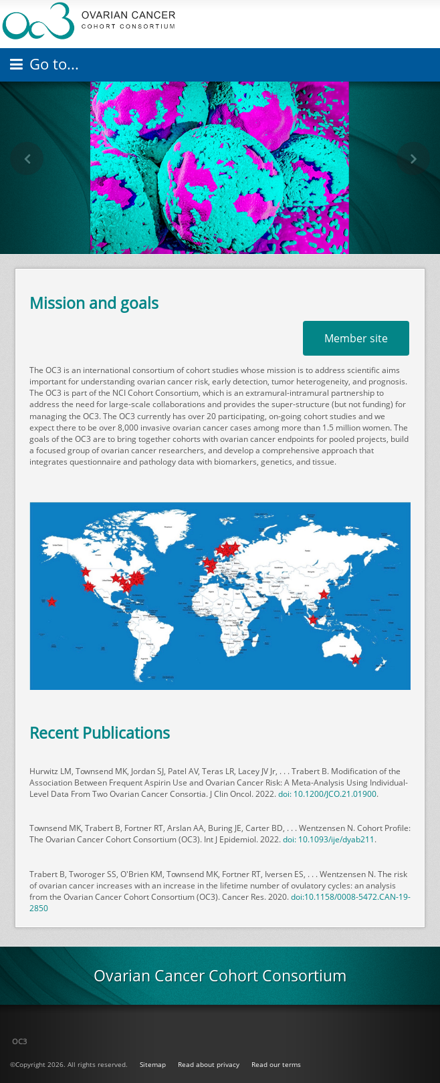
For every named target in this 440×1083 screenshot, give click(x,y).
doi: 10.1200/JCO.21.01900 (327, 794)
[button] (26, 158)
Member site (356, 338)
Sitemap (153, 1064)
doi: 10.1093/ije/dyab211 (328, 839)
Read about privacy (208, 1064)
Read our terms (276, 1064)
